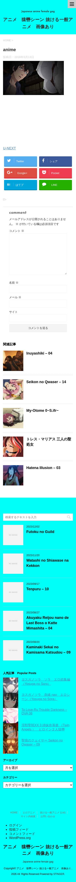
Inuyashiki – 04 (39, 353)
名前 (13, 282)
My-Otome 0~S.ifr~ (42, 411)
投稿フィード (19, 829)
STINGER (58, 874)
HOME (14, 812)
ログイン (15, 825)
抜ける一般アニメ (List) (52, 812)
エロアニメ (29, 812)
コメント (16, 230)
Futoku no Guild (40, 532)
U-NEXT (9, 148)
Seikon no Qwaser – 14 (46, 382)
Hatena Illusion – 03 (43, 468)
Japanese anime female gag (38, 861)
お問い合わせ (48, 816)
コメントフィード (22, 834)
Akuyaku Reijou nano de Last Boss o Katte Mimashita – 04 (47, 623)
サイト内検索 (28, 816)
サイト (13, 311)
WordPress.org (20, 838)
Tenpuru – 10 (37, 589)
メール (15, 297)
